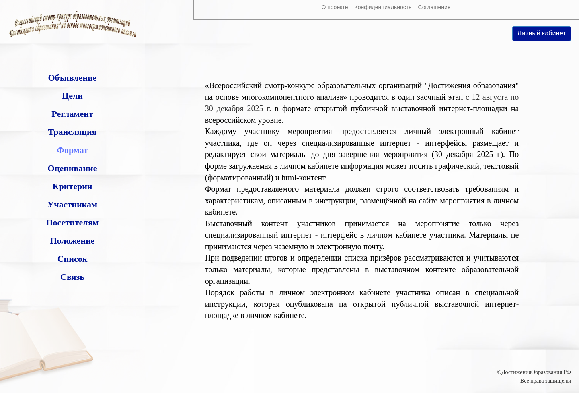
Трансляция (72, 132)
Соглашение (434, 7)
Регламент (72, 114)
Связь (72, 277)
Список (72, 259)
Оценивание (72, 168)
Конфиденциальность (383, 7)
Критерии (72, 186)
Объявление (72, 77)
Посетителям (72, 222)
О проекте (334, 7)
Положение (72, 241)
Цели (72, 96)
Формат (72, 150)
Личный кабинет (541, 33)
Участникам (72, 204)
